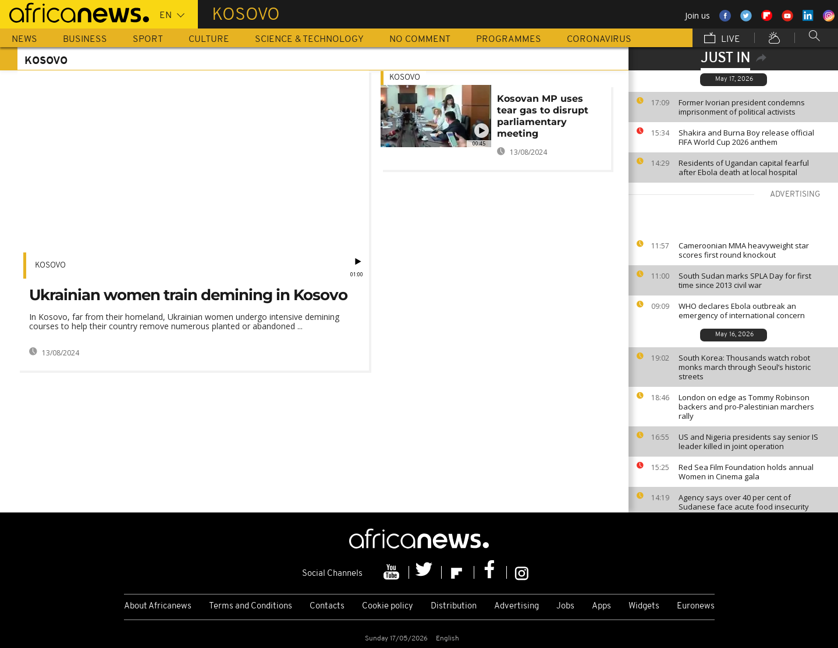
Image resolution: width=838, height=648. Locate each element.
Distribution (454, 606)
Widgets (643, 606)
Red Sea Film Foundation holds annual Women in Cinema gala (746, 471)
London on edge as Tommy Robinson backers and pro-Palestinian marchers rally (746, 407)
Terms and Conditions (250, 606)
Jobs (565, 606)
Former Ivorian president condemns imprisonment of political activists (742, 107)
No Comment (419, 39)
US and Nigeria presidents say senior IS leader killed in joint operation (748, 441)
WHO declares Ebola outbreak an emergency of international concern (742, 310)
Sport (148, 39)
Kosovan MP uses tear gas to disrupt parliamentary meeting (542, 116)
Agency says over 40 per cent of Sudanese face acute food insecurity (744, 502)
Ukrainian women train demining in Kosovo (188, 295)
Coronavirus (599, 39)
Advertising (516, 606)
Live (722, 39)
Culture (209, 39)
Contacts (327, 606)
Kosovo (50, 265)
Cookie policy (387, 606)
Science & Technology (309, 39)
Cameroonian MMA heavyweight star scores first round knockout (744, 250)
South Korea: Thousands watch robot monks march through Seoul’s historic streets (745, 367)
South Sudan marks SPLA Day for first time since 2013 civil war (745, 280)
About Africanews (157, 606)
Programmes (508, 39)
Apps (601, 606)
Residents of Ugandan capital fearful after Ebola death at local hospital (744, 167)
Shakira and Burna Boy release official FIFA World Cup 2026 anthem (746, 137)
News (24, 39)
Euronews (696, 606)
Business (85, 39)
